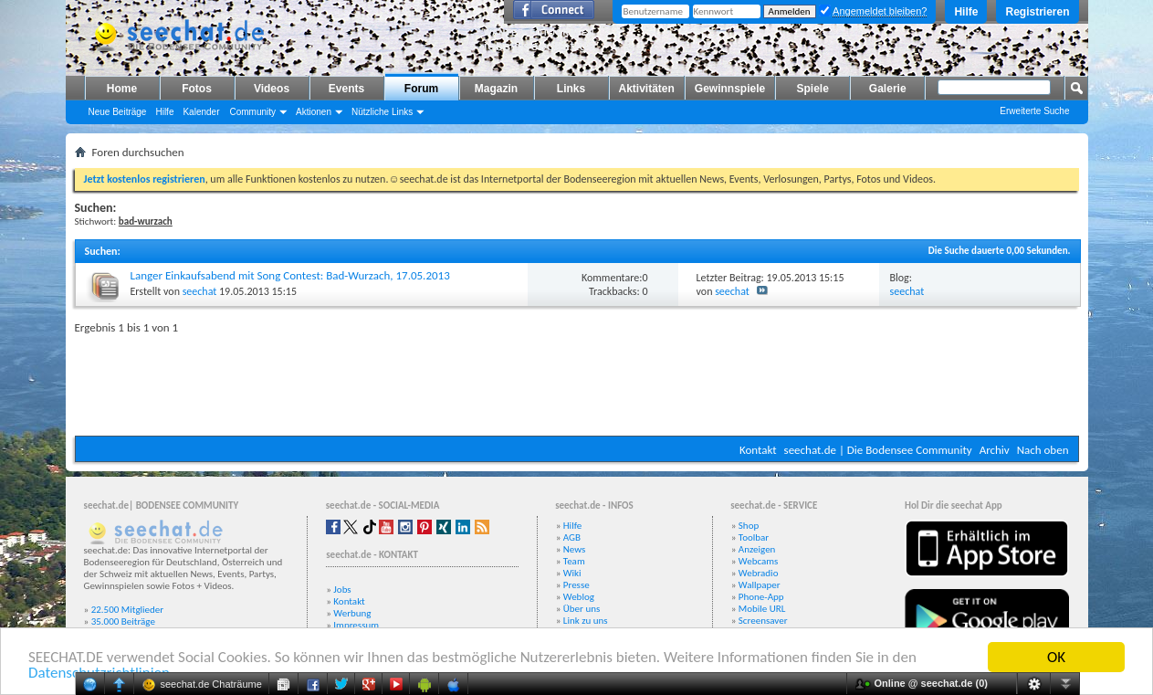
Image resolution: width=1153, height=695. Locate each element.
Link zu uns (585, 621)
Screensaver (763, 621)
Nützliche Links (382, 112)
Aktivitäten (647, 88)
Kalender (201, 112)
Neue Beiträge (118, 112)
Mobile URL (762, 609)
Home (122, 88)
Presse (576, 585)
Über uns (582, 609)
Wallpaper (760, 585)
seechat (200, 291)
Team (574, 561)
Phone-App (761, 597)
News (574, 549)
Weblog (578, 597)
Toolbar (754, 537)
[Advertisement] (577, 381)
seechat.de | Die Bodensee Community (878, 450)
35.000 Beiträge (123, 621)
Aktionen (313, 112)
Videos (271, 88)
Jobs (342, 589)
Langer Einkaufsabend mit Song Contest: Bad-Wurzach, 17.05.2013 (290, 275)
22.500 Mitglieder (127, 610)
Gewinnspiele (730, 88)
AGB (572, 537)
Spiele (813, 88)
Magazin (496, 88)
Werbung (352, 613)
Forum (421, 88)
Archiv (995, 450)
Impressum (356, 625)
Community (252, 112)
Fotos (197, 88)
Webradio (759, 573)
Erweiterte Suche (1034, 111)
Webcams (759, 561)
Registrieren (1037, 11)
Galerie (888, 88)
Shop (749, 526)
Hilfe (966, 11)
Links (571, 88)
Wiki (572, 573)
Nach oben (1043, 450)
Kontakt (758, 450)
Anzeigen (757, 549)
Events (346, 88)
